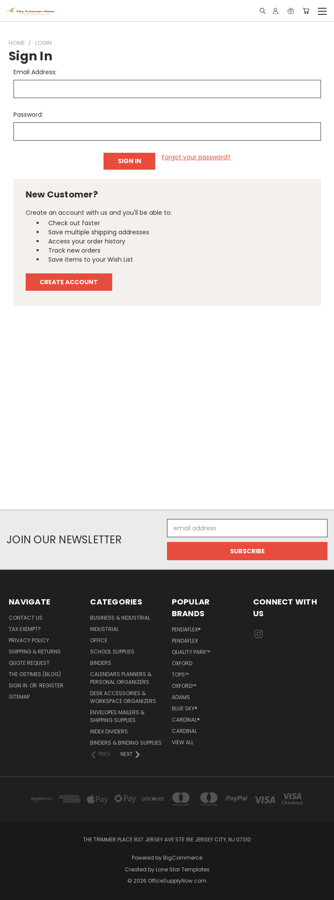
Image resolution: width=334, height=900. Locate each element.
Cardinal (184, 731)
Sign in (19, 685)
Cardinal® (186, 719)
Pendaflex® (186, 629)
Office (98, 640)
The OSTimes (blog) (35, 674)
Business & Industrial (120, 617)
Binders (100, 663)
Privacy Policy (29, 640)
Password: (28, 114)
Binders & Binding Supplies (126, 742)
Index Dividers (109, 731)
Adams (181, 697)
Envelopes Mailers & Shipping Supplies (117, 716)
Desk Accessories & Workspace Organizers (123, 697)
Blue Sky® (184, 708)
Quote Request (29, 663)
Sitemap (19, 696)
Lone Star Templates (183, 869)
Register (51, 685)
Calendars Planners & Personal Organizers (120, 678)
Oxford (182, 663)
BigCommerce (182, 857)
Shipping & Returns (35, 651)
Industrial (104, 629)
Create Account (69, 282)
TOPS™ (180, 674)
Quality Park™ (191, 652)
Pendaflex (185, 640)
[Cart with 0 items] (306, 11)
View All (183, 742)
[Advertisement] (167, 412)
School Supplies (112, 651)
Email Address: (35, 72)
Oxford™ (184, 686)
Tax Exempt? (25, 629)
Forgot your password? (196, 157)
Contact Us (26, 617)
